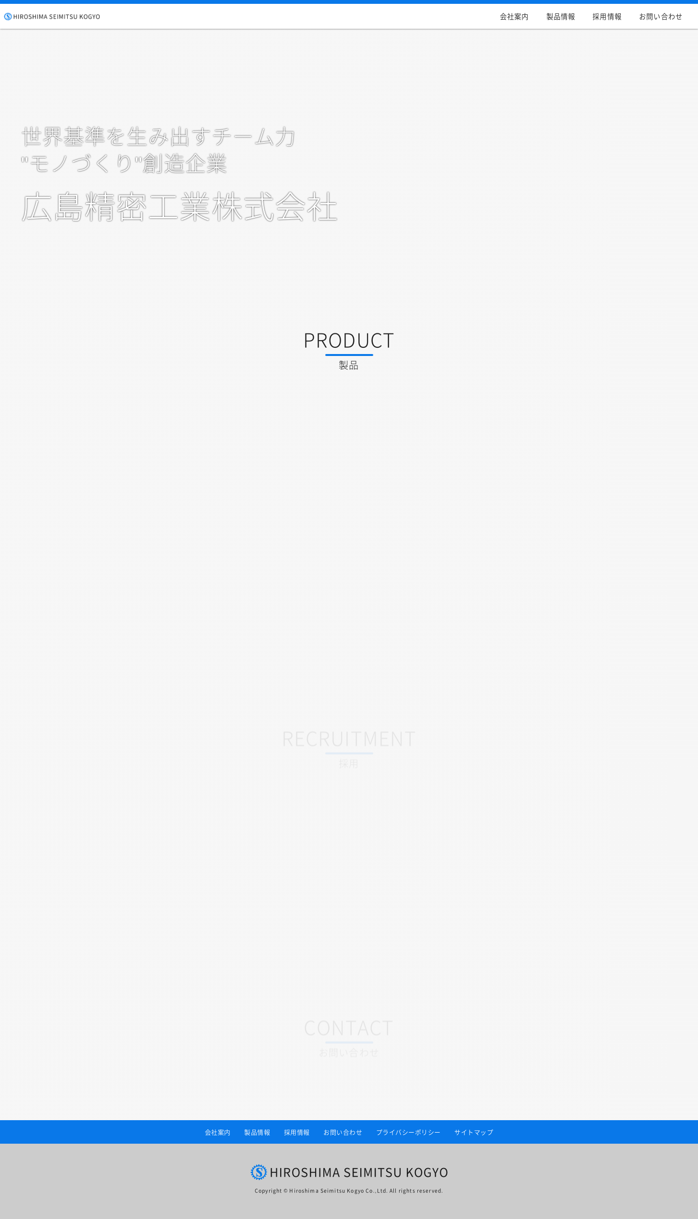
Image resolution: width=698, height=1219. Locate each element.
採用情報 (607, 16)
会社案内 (514, 16)
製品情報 (561, 16)
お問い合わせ (661, 16)
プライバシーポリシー (408, 1131)
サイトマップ (473, 1131)
